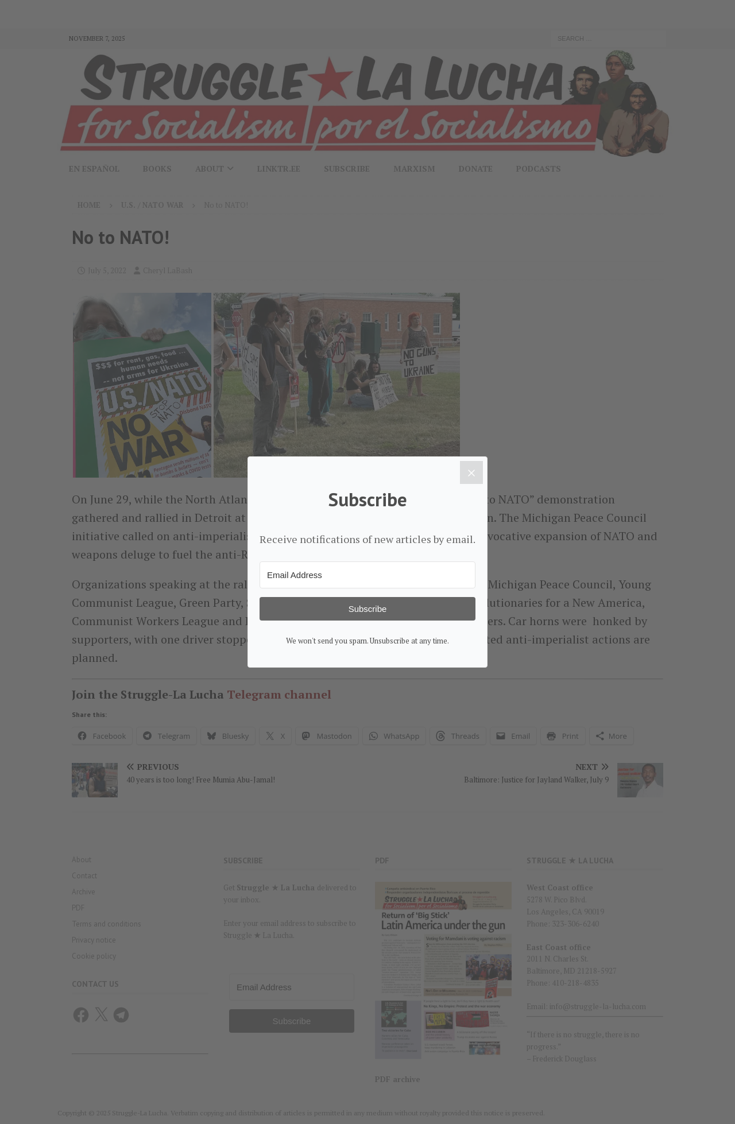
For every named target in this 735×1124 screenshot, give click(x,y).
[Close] (471, 472)
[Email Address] (367, 574)
